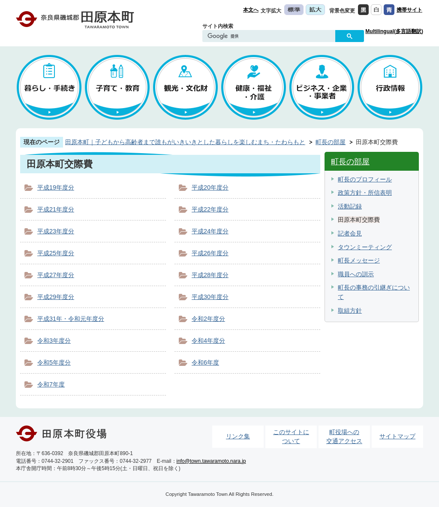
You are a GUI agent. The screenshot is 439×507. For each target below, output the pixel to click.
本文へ (251, 10)
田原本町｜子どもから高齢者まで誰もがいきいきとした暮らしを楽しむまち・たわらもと (185, 142)
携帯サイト (409, 10)
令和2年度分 (208, 318)
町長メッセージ (359, 260)
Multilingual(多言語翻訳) (394, 31)
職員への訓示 (356, 274)
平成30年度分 (210, 296)
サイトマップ (397, 436)
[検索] (270, 36)
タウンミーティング (365, 247)
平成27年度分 (55, 275)
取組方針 (350, 310)
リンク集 (238, 436)
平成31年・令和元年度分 (70, 318)
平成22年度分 (210, 209)
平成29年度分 (55, 296)
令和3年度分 (54, 340)
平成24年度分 (210, 231)
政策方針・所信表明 (365, 192)
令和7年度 (51, 384)
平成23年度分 (55, 231)
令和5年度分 (54, 362)
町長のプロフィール (365, 179)
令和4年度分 (208, 340)
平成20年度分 (210, 187)
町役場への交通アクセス (344, 437)
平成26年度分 (210, 253)
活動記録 (350, 206)
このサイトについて (291, 437)
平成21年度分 (55, 209)
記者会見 (350, 233)
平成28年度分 (210, 275)
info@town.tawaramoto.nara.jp (211, 461)
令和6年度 (205, 362)
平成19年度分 (55, 187)
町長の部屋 (331, 142)
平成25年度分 (55, 253)
